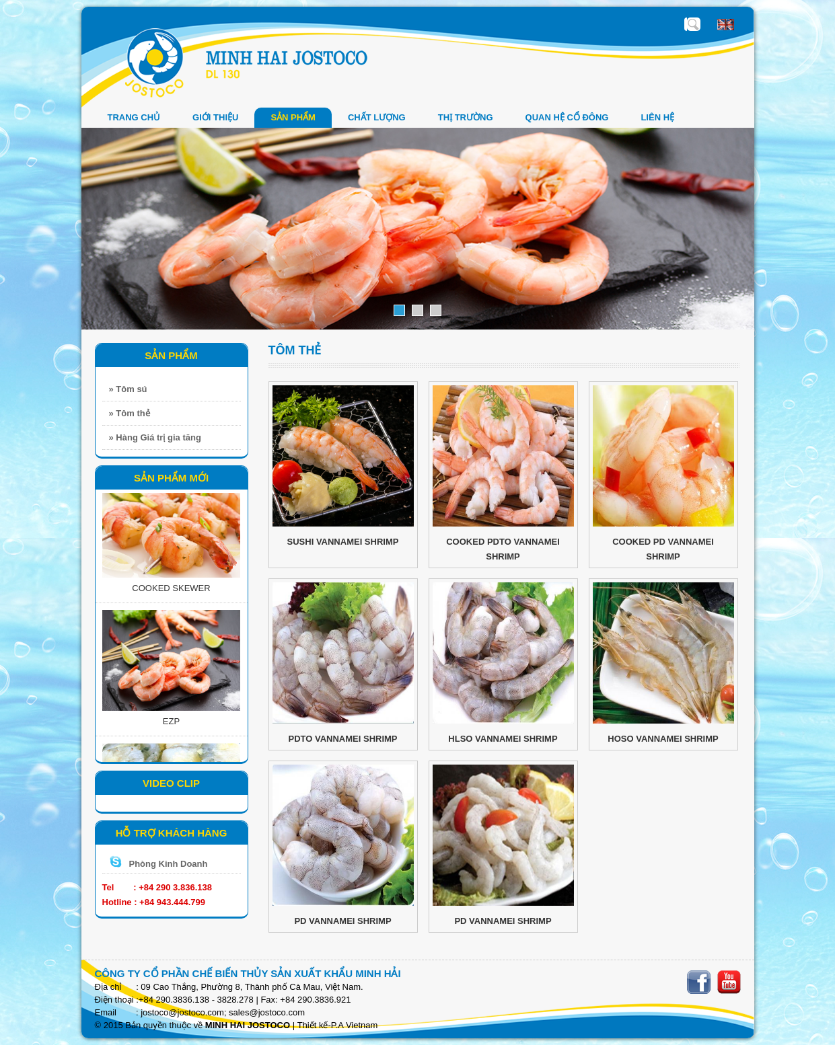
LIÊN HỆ (657, 117)
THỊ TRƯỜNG (465, 117)
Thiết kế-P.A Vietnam (337, 1025)
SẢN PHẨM (293, 117)
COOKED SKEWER (171, 591)
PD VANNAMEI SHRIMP (342, 921)
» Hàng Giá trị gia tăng (155, 437)
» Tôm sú (128, 389)
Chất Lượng (377, 117)
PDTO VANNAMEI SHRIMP (342, 739)
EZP (171, 724)
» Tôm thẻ (129, 413)
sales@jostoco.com (267, 1012)
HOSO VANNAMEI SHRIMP (663, 739)
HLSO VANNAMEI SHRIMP (502, 739)
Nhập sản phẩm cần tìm (693, 24)
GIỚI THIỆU (215, 117)
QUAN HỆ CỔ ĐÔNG (567, 117)
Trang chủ (134, 117)
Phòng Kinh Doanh (168, 864)
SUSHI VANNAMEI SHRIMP (343, 542)
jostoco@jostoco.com (182, 1012)
